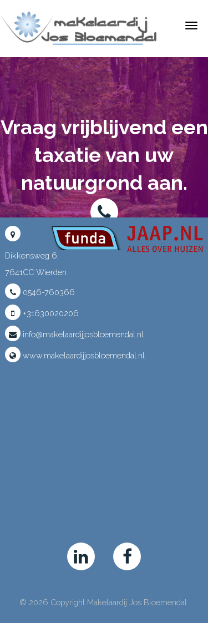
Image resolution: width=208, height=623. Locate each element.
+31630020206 (42, 313)
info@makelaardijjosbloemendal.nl (74, 334)
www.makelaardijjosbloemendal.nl (75, 355)
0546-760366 (40, 292)
